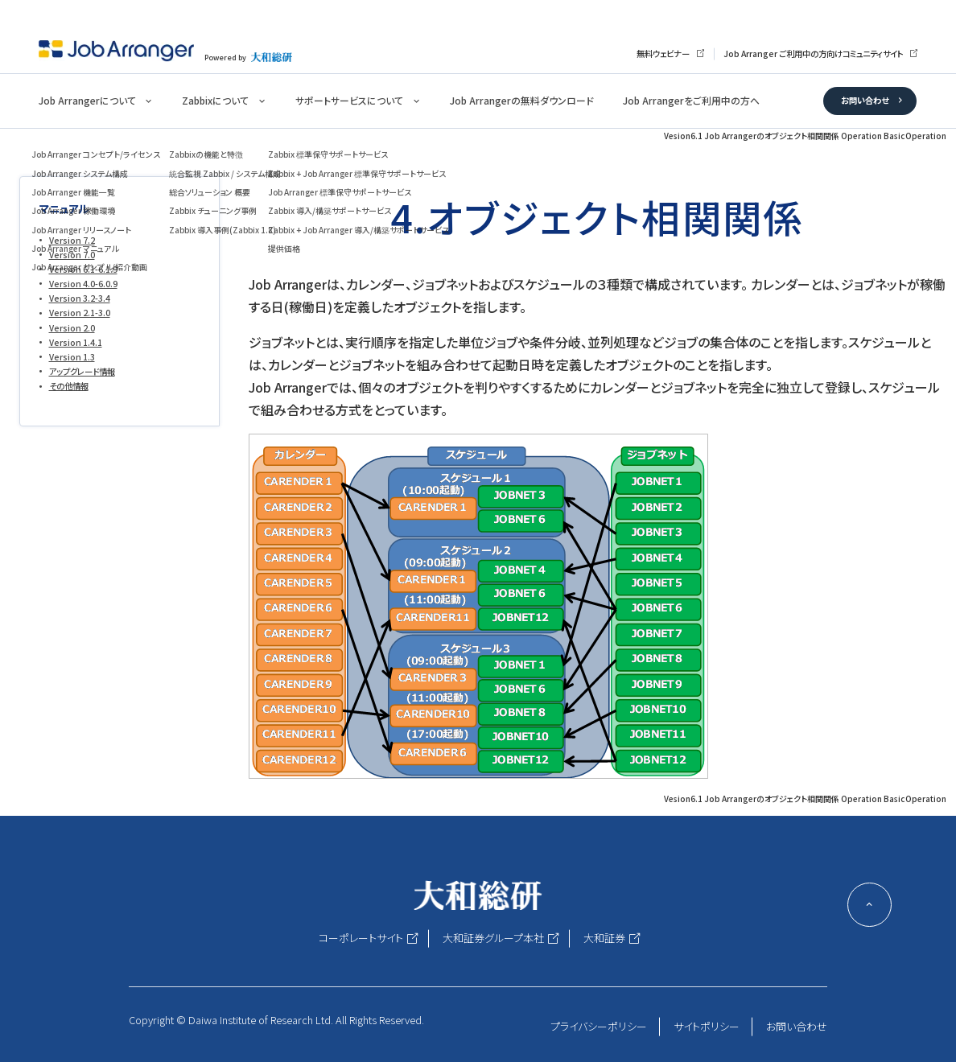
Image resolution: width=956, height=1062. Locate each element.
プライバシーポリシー (598, 1026)
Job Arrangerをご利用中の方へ (691, 100)
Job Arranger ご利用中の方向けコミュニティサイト (813, 53)
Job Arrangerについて (87, 100)
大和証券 (604, 937)
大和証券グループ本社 (493, 937)
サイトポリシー (707, 1026)
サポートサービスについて (349, 100)
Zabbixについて (215, 100)
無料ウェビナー (663, 53)
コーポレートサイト (361, 937)
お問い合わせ (864, 100)
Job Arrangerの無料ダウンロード (522, 100)
